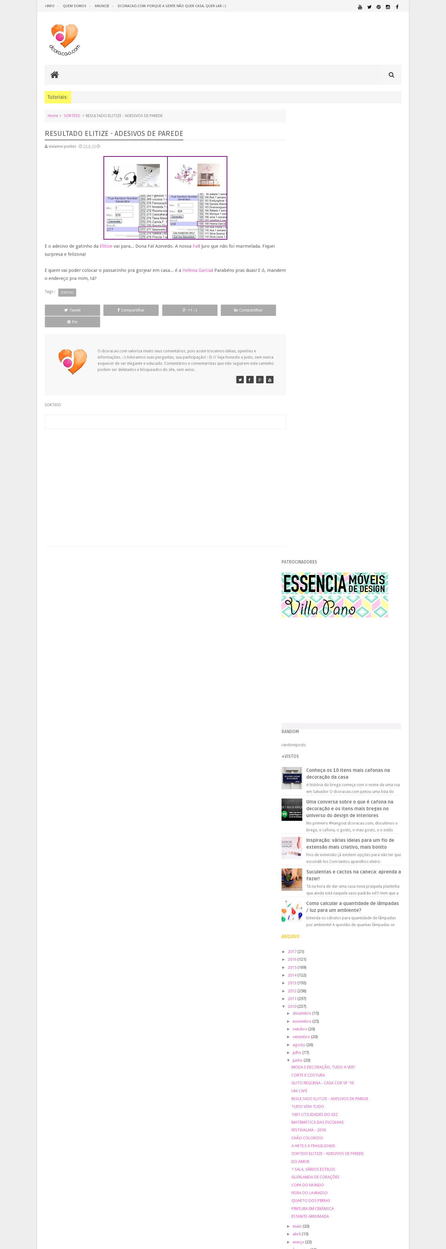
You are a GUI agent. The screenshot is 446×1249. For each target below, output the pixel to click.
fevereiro (314, 813)
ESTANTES (374, 998)
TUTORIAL (389, 1058)
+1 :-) (162, 310)
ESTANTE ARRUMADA (323, 780)
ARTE (396, 971)
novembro (315, 585)
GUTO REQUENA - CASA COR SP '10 (335, 646)
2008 (305, 839)
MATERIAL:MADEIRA (346, 1029)
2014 (305, 539)
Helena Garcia (197, 270)
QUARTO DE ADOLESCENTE (358, 1047)
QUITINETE (344, 1053)
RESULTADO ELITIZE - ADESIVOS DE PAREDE (342, 662)
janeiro (312, 821)
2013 (305, 546)
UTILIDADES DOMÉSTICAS (312, 1064)
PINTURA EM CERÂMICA (325, 772)
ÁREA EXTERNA (371, 1064)
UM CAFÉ (312, 654)
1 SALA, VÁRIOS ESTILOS (326, 733)
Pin (257, 310)
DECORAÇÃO (383, 977)
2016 (305, 523)
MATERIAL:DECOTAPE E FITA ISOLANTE (365, 1023)
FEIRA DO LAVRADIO (322, 756)
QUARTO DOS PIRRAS (323, 764)
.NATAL (301, 971)
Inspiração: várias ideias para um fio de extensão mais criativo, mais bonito (359, 404)
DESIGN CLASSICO (316, 990)
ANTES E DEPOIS (346, 971)
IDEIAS (325, 1011)
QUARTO (324, 1046)
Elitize (106, 246)
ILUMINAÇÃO (354, 1011)
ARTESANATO (306, 978)
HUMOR (301, 1011)
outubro (313, 592)
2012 (305, 554)
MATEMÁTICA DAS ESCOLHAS (330, 686)
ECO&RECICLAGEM (314, 998)
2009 (305, 831)
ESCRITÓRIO (349, 998)
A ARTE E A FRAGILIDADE (326, 709)
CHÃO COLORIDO (320, 701)
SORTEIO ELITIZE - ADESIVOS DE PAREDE (340, 717)
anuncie (101, 6)
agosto (312, 608)
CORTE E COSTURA (321, 639)
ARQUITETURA (377, 971)
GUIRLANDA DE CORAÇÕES (328, 740)
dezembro (315, 577)
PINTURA (372, 1040)
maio (310, 790)
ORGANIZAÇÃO (385, 1035)
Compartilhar (114, 310)
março (311, 805)
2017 (305, 515)
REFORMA (393, 1053)
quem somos (74, 6)
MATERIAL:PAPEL (383, 1029)
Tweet (67, 310)
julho (310, 616)
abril (309, 797)
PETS (356, 1041)
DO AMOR (313, 725)
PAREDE (302, 1040)
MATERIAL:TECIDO (348, 1035)
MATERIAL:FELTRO (310, 1029)
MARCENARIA (389, 1011)
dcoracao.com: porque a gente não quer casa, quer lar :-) (171, 6)
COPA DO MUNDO (320, 748)
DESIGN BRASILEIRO (382, 984)
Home (53, 115)
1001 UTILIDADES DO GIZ (327, 678)
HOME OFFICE (348, 1005)
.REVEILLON (320, 971)
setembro (314, 600)
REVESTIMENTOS (309, 1058)
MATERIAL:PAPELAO (310, 1035)
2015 (305, 531)
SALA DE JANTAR (358, 1059)
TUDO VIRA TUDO (320, 670)
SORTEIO (72, 115)
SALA (333, 1058)
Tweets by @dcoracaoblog (318, 1114)
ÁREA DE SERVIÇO (345, 1064)
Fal (196, 246)
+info (50, 6)
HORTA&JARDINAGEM (381, 1005)
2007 (305, 847)
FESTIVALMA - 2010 (321, 693)
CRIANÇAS (341, 978)
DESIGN (351, 984)
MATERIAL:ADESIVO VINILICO (322, 1017)
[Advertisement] (162, 468)
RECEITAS (369, 1052)
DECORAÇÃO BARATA (317, 984)
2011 (305, 562)
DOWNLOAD (387, 990)
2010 (305, 570)
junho (310, 624)
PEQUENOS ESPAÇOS (332, 1040)
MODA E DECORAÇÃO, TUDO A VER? (336, 631)
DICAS (355, 990)
